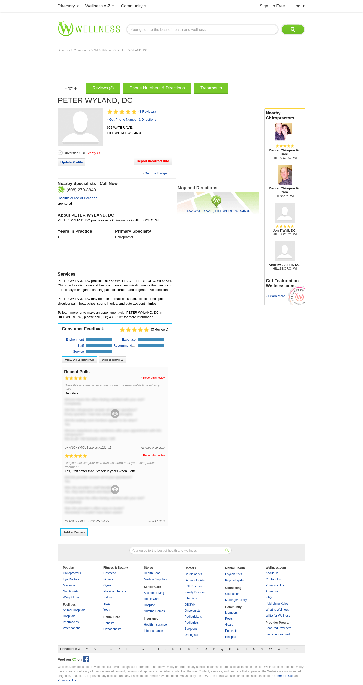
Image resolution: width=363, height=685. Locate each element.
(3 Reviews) (147, 111)
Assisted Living (154, 593)
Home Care (151, 599)
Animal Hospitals (74, 610)
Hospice (149, 605)
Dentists (108, 623)
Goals (229, 624)
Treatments (211, 88)
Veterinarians (71, 628)
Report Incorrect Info (153, 161)
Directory (66, 6)
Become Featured (278, 634)
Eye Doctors (71, 579)
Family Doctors (195, 592)
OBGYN (190, 604)
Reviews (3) (103, 88)
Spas (106, 603)
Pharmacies (71, 622)
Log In (299, 6)
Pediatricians (193, 616)
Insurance (151, 618)
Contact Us (273, 579)
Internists (191, 598)
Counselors (232, 594)
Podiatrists (192, 622)
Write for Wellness (278, 615)
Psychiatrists (233, 574)
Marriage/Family (236, 600)
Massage (69, 585)
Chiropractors (72, 573)
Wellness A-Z (98, 6)
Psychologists (234, 580)
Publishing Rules (277, 603)
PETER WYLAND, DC (132, 50)
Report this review (154, 377)
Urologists (191, 635)
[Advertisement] (149, 66)
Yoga (106, 609)
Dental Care (111, 617)
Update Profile (71, 162)
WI (96, 50)
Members (231, 612)
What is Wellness (277, 609)
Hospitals (69, 616)
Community (132, 6)
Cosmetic (109, 573)
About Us (272, 573)
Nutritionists (71, 591)
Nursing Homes (154, 611)
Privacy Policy (275, 585)
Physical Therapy (115, 591)
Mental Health (235, 568)
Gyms (107, 585)
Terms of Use (285, 676)
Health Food (152, 573)
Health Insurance (155, 624)
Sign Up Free (272, 6)
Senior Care (152, 587)
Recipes (230, 637)
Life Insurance (153, 631)
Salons (108, 597)
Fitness (108, 579)
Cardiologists (193, 574)
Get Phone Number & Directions (132, 119)
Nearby (285, 116)
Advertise (272, 591)
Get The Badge (155, 173)
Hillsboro (108, 50)
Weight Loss (71, 597)
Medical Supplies (155, 579)
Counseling (233, 588)
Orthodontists (112, 629)
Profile (71, 88)
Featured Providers (278, 628)
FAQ (269, 597)
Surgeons (191, 629)
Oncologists (192, 610)
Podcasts (231, 631)
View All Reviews (79, 360)
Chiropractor (82, 50)
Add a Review (112, 360)
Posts (229, 618)
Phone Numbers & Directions (157, 88)
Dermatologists (195, 580)
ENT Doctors (193, 586)
